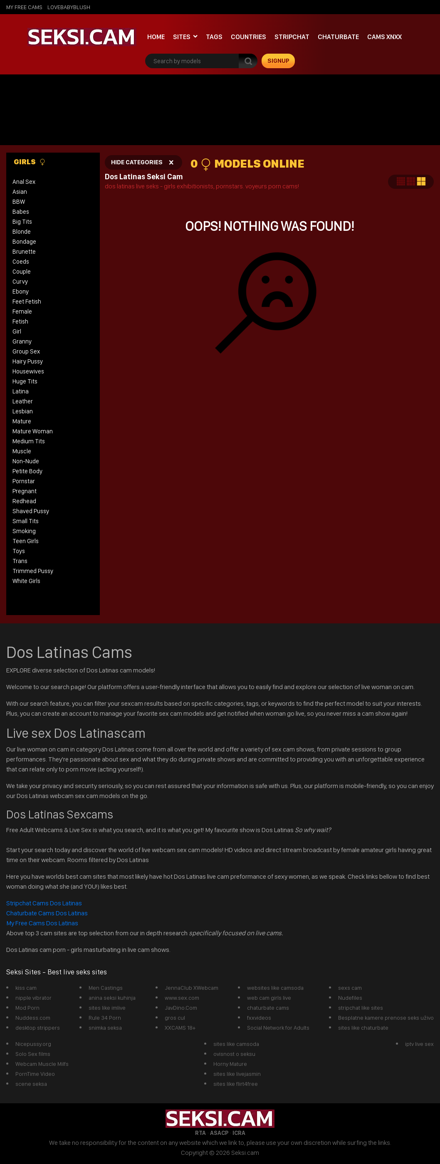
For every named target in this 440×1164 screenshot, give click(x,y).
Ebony (20, 291)
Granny (22, 341)
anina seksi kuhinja (112, 997)
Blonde (21, 231)
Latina (20, 391)
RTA (200, 1132)
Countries (248, 37)
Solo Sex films (32, 1053)
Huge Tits (24, 381)
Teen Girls (25, 541)
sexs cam (350, 987)
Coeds (20, 261)
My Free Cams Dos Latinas (42, 923)
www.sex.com (182, 997)
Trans (19, 561)
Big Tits (22, 221)
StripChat (291, 37)
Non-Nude (25, 461)
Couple (21, 271)
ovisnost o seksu (234, 1053)
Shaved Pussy (30, 511)
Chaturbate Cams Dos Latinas (47, 913)
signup (278, 60)
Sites (181, 37)
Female (22, 311)
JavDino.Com (181, 1007)
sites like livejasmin (237, 1073)
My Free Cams (24, 7)
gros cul (175, 1017)
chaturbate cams (268, 1007)
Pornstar (23, 481)
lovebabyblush (68, 7)
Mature (21, 421)
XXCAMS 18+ (180, 1027)
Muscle (21, 451)
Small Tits (25, 521)
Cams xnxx (384, 37)
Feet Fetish (26, 301)
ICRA (238, 1132)
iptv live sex (419, 1043)
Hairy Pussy (27, 361)
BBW (18, 201)
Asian (19, 191)
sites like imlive (107, 1007)
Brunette (24, 251)
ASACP (219, 1132)
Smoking (24, 531)
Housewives (28, 371)
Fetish (20, 321)
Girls (30, 161)
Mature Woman (32, 431)
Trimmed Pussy (32, 571)
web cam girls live (269, 997)
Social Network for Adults (278, 1027)
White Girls (26, 581)
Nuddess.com (32, 1017)
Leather (22, 401)
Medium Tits (28, 441)
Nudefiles (350, 997)
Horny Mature (230, 1063)
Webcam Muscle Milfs (42, 1063)
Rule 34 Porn (105, 1017)
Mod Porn (27, 1007)
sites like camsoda (236, 1043)
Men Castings (106, 987)
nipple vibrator (33, 997)
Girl (16, 331)
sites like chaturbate (363, 1027)
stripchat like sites (360, 1007)
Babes (20, 211)
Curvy (20, 281)
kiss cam (26, 987)
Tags (214, 37)
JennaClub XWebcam (191, 987)
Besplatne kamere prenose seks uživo (386, 1017)
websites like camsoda (275, 987)
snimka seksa (105, 1027)
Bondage (24, 241)
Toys (18, 551)
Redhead (24, 501)
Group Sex (26, 351)
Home (156, 37)
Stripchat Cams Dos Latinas (44, 903)
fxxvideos (259, 1017)
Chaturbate (338, 37)
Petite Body (27, 471)
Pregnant (24, 491)
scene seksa (31, 1083)
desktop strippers (37, 1027)
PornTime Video (35, 1073)
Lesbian (22, 411)
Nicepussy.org (33, 1043)
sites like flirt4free (235, 1083)
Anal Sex (23, 181)
